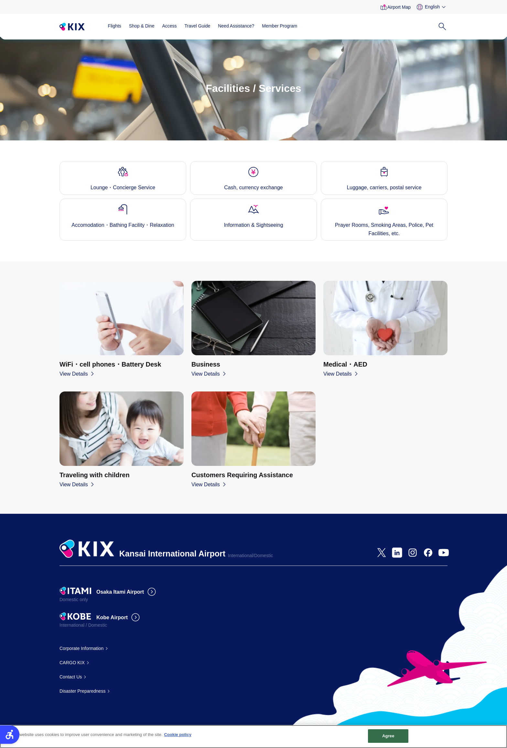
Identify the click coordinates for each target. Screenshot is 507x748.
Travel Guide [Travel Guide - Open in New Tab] (197, 25)
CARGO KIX (72, 662)
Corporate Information (81, 648)
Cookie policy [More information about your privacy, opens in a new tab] (177, 737)
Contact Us (70, 676)
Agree (388, 739)
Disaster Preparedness (82, 691)
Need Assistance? (236, 25)
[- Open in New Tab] (381, 552)
